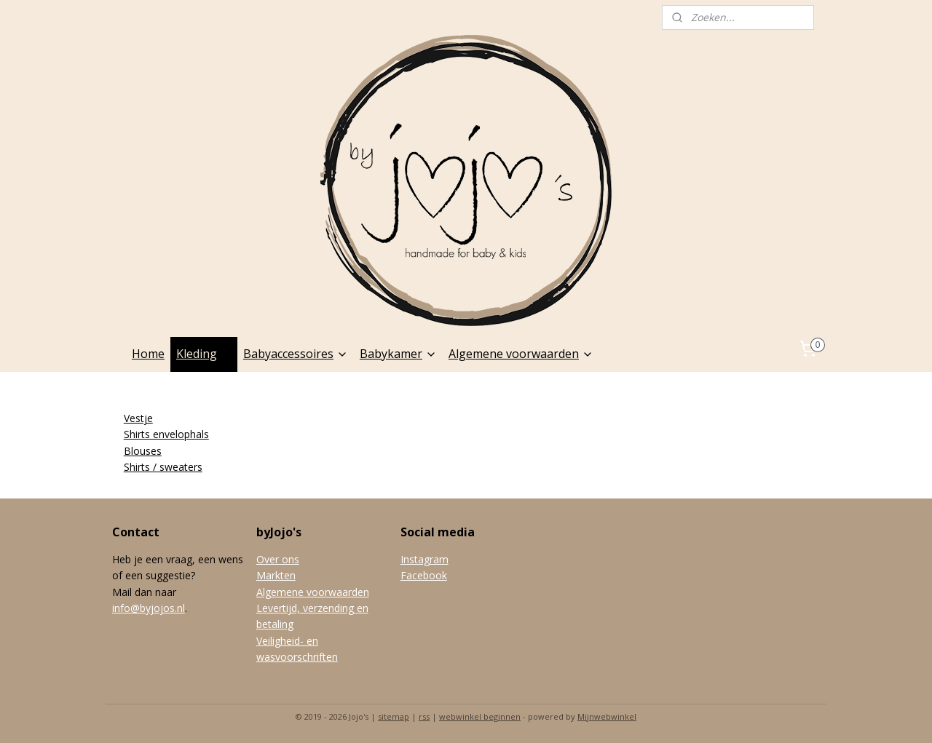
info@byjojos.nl (148, 608)
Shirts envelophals (166, 434)
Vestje (138, 418)
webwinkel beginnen (480, 716)
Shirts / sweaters (163, 467)
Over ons (277, 559)
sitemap (393, 716)
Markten (276, 575)
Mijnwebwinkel (606, 716)
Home (148, 354)
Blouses (143, 451)
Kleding (204, 354)
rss (424, 716)
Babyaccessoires (295, 354)
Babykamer (398, 354)
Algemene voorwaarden (521, 354)
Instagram (424, 559)
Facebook (423, 575)
